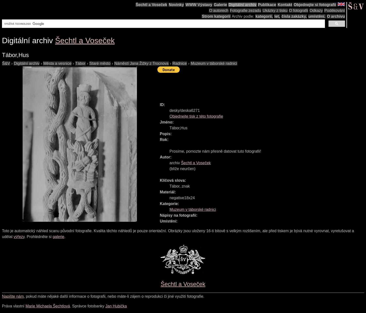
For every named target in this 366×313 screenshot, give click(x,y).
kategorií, (264, 16)
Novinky (176, 5)
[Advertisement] (245, 85)
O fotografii (298, 10)
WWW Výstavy (199, 5)
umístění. (316, 16)
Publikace (267, 5)
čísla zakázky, (294, 16)
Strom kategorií (216, 16)
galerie (58, 237)
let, (277, 16)
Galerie (220, 5)
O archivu (336, 16)
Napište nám (13, 296)
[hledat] (163, 24)
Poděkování (334, 10)
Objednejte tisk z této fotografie (196, 116)
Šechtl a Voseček (151, 5)
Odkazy (316, 10)
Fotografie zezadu (245, 10)
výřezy (19, 237)
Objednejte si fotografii (315, 5)
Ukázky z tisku (275, 10)
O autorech (218, 10)
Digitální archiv (242, 5)
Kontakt (285, 5)
